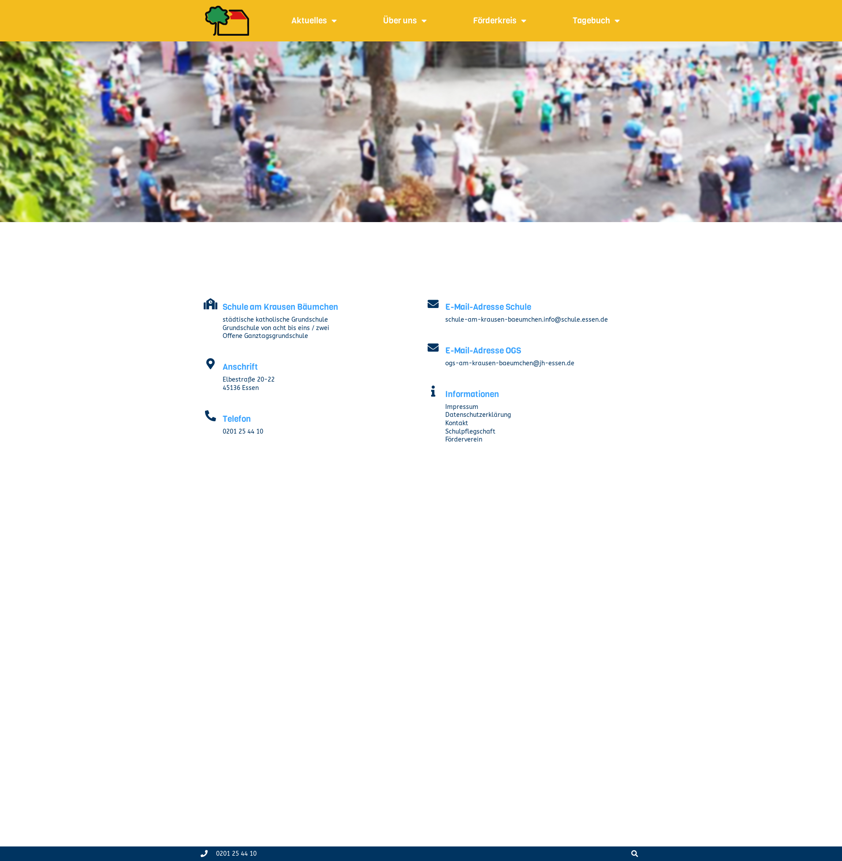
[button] (634, 854)
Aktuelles (314, 20)
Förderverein (463, 439)
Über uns (405, 20)
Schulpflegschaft (470, 431)
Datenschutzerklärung (478, 415)
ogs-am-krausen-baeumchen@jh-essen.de (509, 363)
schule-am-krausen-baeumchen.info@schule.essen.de (526, 319)
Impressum (461, 407)
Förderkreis (499, 20)
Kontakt (456, 423)
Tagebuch (596, 20)
